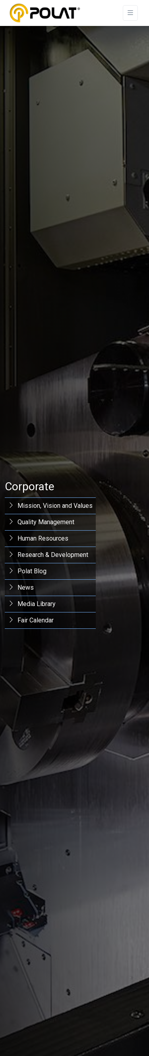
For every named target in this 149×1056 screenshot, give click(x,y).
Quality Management (41, 522)
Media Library (32, 604)
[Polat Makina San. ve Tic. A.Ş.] (44, 13)
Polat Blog (27, 571)
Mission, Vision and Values (50, 505)
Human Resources (38, 538)
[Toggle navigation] (130, 13)
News (21, 587)
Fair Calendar (31, 620)
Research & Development (48, 555)
